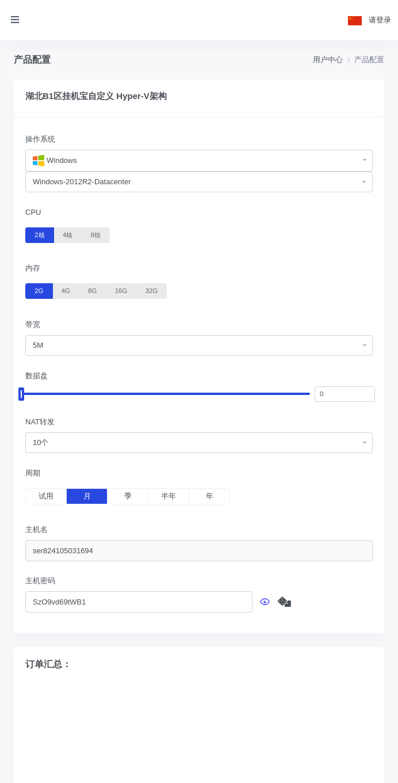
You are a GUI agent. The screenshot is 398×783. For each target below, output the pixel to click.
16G (121, 290)
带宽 (32, 324)
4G (66, 290)
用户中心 (328, 59)
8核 (96, 234)
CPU (33, 212)
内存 (32, 268)
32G (152, 290)
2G (39, 290)
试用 (46, 496)
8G (92, 290)
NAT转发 (40, 421)
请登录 (380, 20)
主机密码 (40, 580)
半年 (168, 496)
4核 (67, 234)
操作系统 (40, 139)
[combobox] (199, 161)
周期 (32, 473)
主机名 (36, 529)
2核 (39, 234)
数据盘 (36, 375)
